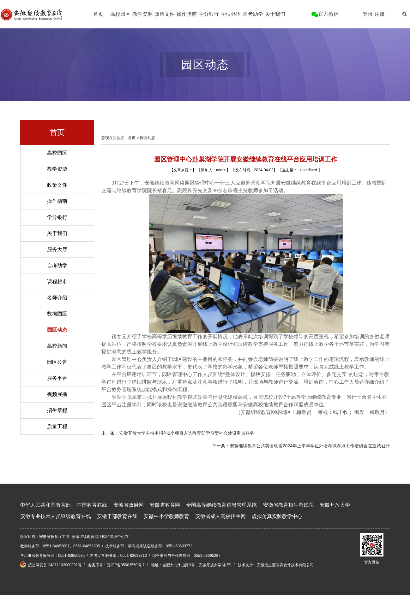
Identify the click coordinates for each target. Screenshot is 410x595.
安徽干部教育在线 (117, 516)
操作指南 (187, 14)
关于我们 (275, 14)
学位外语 (231, 14)
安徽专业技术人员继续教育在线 (55, 516)
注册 (380, 14)
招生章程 (57, 410)
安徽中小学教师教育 (166, 516)
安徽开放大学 (335, 505)
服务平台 (57, 378)
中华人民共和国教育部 (45, 505)
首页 (98, 14)
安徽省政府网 (128, 505)
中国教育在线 (92, 505)
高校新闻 (57, 346)
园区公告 (57, 362)
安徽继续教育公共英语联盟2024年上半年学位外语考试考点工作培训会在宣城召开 (310, 445)
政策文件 (164, 14)
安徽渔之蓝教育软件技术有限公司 (285, 565)
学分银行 (209, 14)
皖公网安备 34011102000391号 (50, 564)
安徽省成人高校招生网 (220, 516)
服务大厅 (57, 249)
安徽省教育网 (165, 505)
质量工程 (57, 426)
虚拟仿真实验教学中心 (277, 516)
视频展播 (57, 394)
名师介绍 (57, 297)
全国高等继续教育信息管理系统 (221, 505)
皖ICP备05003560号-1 (126, 565)
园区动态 (57, 330)
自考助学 (253, 14)
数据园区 (57, 313)
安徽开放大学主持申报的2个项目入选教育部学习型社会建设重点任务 (186, 433)
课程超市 (57, 281)
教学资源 (142, 14)
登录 (368, 14)
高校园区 (120, 14)
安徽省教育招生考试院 (288, 505)
